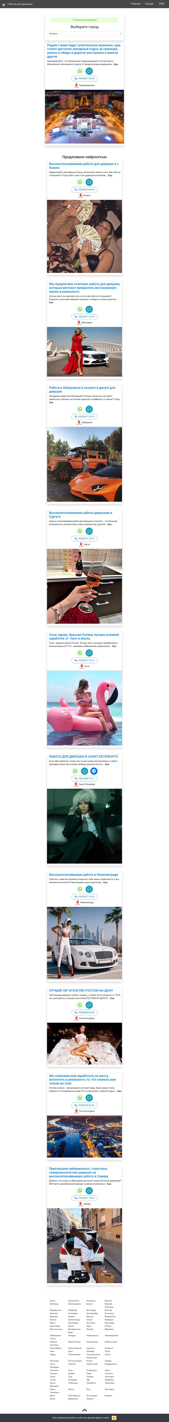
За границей (91, 1396)
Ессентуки (109, 1313)
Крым (52, 1396)
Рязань (89, 1361)
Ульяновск (109, 1377)
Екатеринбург (92, 1313)
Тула (70, 1377)
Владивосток (55, 1310)
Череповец (109, 1383)
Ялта (88, 1389)
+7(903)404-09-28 (84, 1012)
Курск (88, 1326)
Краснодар (109, 1323)
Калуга (89, 1320)
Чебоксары (73, 1383)
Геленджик (73, 1313)
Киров (52, 1323)
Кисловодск (73, 1323)
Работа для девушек (20, 4)
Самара (108, 1361)
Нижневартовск (112, 1335)
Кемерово (109, 1320)
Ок (114, 1418)
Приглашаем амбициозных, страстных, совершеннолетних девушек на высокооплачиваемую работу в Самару (78, 1172)
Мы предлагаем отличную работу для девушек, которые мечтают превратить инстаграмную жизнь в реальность (84, 287)
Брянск (89, 1304)
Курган (71, 1326)
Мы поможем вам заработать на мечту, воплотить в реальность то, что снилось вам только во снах (82, 1079)
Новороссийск (111, 1342)
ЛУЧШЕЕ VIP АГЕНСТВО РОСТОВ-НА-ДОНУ (81, 990)
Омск (52, 1351)
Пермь (53, 1354)
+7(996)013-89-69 (84, 189)
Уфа (88, 1380)
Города (149, 3)
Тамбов (71, 1373)
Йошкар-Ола (110, 1316)
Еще (116, 64)
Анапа (52, 1301)
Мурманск (109, 1329)
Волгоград (90, 1310)
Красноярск (55, 1326)
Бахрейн (108, 1396)
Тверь (89, 1373)
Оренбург (90, 1351)
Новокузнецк (92, 1342)
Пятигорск (54, 1361)
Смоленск (54, 1370)
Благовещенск (74, 1304)
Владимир (72, 1310)
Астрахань (91, 1301)
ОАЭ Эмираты (74, 1396)
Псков (107, 1354)
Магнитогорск (56, 1329)
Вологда (108, 1310)
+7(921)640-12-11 (84, 778)
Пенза (107, 1351)
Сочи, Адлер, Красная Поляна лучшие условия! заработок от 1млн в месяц (84, 636)
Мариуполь (73, 1399)
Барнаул (108, 1301)
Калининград (74, 1320)
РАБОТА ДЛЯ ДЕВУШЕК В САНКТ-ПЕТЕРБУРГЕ (83, 756)
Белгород (54, 1304)
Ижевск (71, 1316)
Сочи (70, 1370)
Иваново (54, 1316)
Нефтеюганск (92, 1335)
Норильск (90, 1348)
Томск (52, 1377)
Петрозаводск (74, 1354)
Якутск (71, 1389)
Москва (89, 1329)
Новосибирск (56, 1348)
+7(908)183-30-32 (84, 1105)
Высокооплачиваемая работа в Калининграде (83, 875)
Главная (135, 3)
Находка (72, 1335)
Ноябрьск (109, 1348)
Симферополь (111, 1364)
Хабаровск (109, 1380)
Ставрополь (91, 1370)
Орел (70, 1351)
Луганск (89, 1399)
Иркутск (89, 1316)
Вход (161, 3)
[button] (51, 117)
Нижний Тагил (74, 1342)
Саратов (72, 1364)
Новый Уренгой (75, 1348)
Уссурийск (72, 1380)
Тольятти (109, 1373)
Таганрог (54, 1373)
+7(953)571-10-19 (84, 316)
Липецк (108, 1326)
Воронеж (54, 1313)
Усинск (53, 1380)
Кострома (90, 1323)
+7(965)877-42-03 (84, 78)
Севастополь (92, 1364)
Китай (52, 1399)
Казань (53, 1320)
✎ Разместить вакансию (84, 20)
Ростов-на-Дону (75, 1361)
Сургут (108, 1370)
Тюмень (89, 1377)
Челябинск (91, 1383)
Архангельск (73, 1301)
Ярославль (109, 1389)
